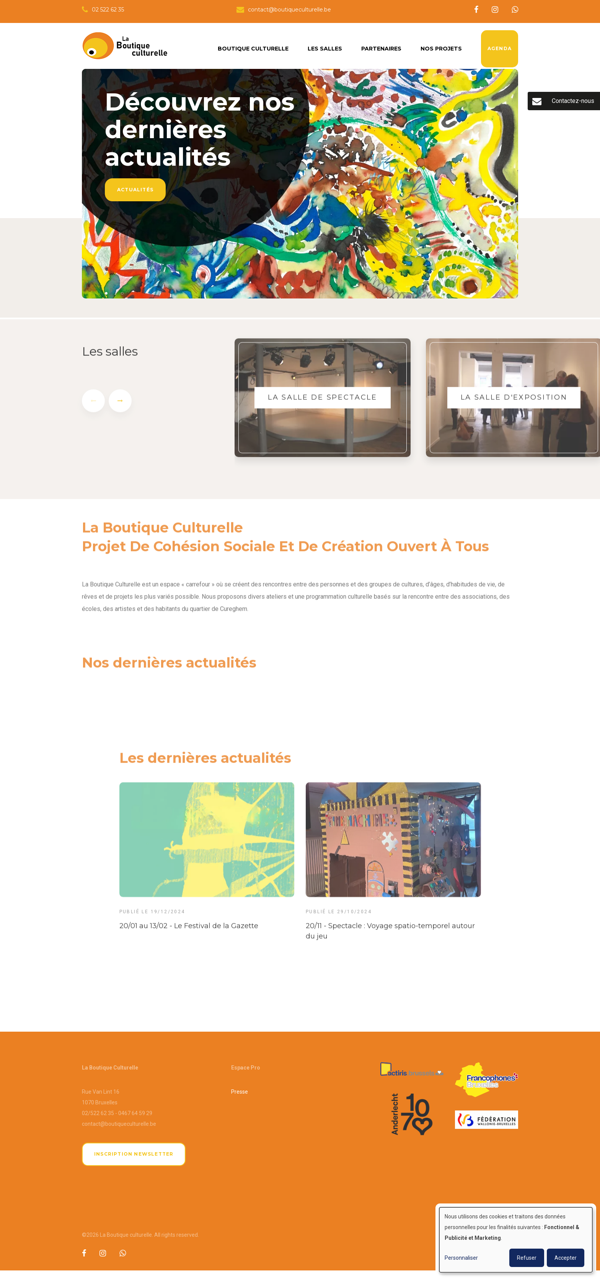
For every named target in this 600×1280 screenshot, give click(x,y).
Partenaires (381, 48)
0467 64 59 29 (135, 1113)
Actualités (135, 189)
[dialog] (515, 1239)
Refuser (526, 1258)
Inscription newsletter (133, 1154)
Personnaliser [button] (461, 1258)
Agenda (500, 48)
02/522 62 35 (98, 1113)
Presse (239, 1092)
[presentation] (93, 406)
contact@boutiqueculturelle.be (119, 1124)
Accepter (565, 1258)
